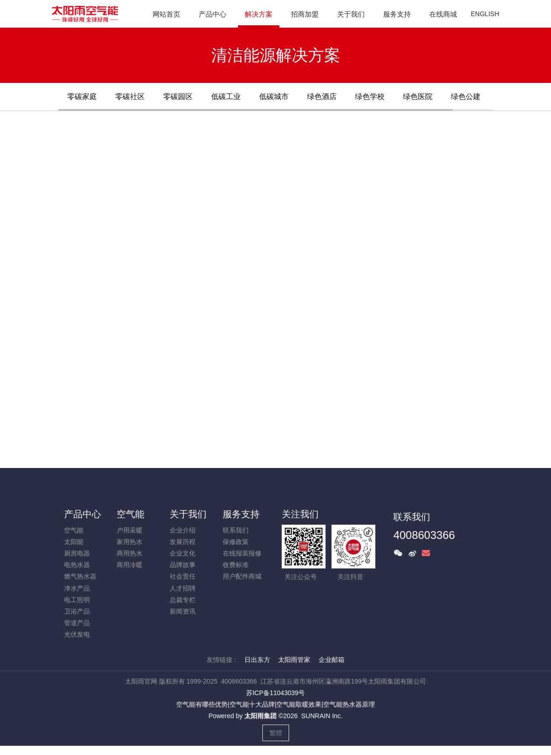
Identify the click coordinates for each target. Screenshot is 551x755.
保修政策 (236, 541)
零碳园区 (178, 96)
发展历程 (183, 541)
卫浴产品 (77, 611)
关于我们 (188, 514)
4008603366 (424, 535)
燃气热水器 (80, 576)
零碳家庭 (82, 96)
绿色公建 (465, 96)
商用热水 (129, 553)
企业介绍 (183, 530)
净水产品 (77, 588)
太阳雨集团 (260, 716)
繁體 (275, 733)
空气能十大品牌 (252, 704)
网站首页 (166, 14)
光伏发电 (77, 634)
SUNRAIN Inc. (321, 716)
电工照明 (77, 599)
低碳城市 (274, 96)
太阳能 (73, 541)
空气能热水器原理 (349, 704)
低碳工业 (226, 96)
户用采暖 (129, 530)
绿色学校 (370, 96)
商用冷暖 (129, 564)
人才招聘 (183, 588)
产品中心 (82, 514)
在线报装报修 (242, 553)
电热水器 (77, 564)
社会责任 (183, 576)
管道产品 (77, 622)
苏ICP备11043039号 (275, 692)
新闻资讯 (183, 611)
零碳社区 (130, 96)
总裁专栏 (183, 599)
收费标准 (236, 564)
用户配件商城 (242, 576)
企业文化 (183, 553)
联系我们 (236, 530)
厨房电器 (77, 553)
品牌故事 (183, 564)
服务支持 (241, 514)
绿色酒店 (322, 96)
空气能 (73, 530)
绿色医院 (418, 96)
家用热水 (129, 541)
